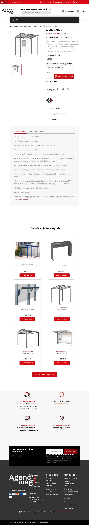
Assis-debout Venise (62, 266)
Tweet (63, 89)
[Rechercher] (36, 12)
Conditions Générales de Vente (69, 484)
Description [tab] (21, 132)
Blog (77, 2)
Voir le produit (27, 275)
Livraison (67, 498)
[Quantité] (48, 76)
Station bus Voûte (27, 353)
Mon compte (69, 508)
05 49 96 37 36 (16, 2)
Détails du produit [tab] (38, 132)
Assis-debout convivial (27, 309)
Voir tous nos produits (44, 374)
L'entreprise (47, 2)
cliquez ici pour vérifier (63, 512)
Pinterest (68, 89)
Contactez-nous (70, 505)
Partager (57, 89)
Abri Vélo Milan (61, 309)
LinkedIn (2, 2)
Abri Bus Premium (61, 353)
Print (66, 501)
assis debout (23, 199)
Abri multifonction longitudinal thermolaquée (27, 266)
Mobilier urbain (52, 495)
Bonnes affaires (63, 2)
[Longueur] (50, 59)
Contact (45, 6)
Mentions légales (70, 478)
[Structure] (59, 67)
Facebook (6, 2)
